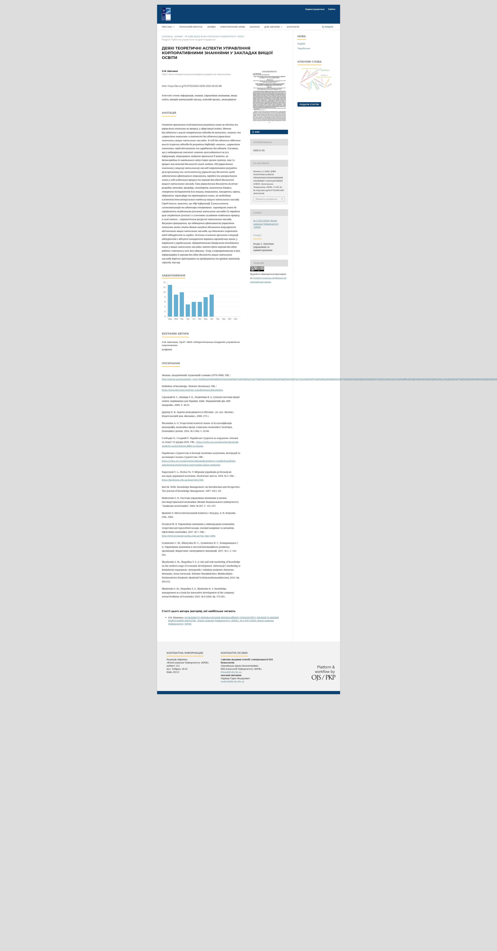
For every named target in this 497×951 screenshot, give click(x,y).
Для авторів (272, 27)
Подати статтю (309, 104)
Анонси (255, 27)
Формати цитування (266, 199)
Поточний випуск (191, 27)
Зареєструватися (314, 9)
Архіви (211, 27)
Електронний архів (232, 27)
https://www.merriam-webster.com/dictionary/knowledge (192, 389)
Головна (167, 36)
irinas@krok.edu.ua (231, 672)
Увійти (331, 9)
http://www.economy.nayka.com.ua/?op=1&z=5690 (188, 535)
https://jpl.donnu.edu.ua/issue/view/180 (182, 479)
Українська (303, 48)
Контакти (293, 27)
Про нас (167, 27)
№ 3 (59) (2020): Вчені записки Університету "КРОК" (214, 36)
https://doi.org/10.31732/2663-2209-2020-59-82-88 (195, 86)
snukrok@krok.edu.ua (232, 681)
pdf (257, 132)
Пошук (327, 27)
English (301, 43)
